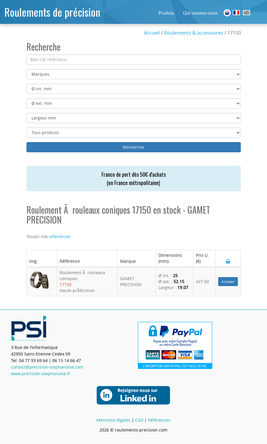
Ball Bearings (246, 12)
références (60, 236)
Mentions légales (113, 420)
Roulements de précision (52, 12)
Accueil (152, 33)
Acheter (228, 281)
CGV (139, 420)
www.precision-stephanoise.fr (41, 373)
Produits (166, 12)
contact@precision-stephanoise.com (47, 367)
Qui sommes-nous (200, 12)
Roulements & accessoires (193, 33)
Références (159, 420)
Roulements (236, 12)
